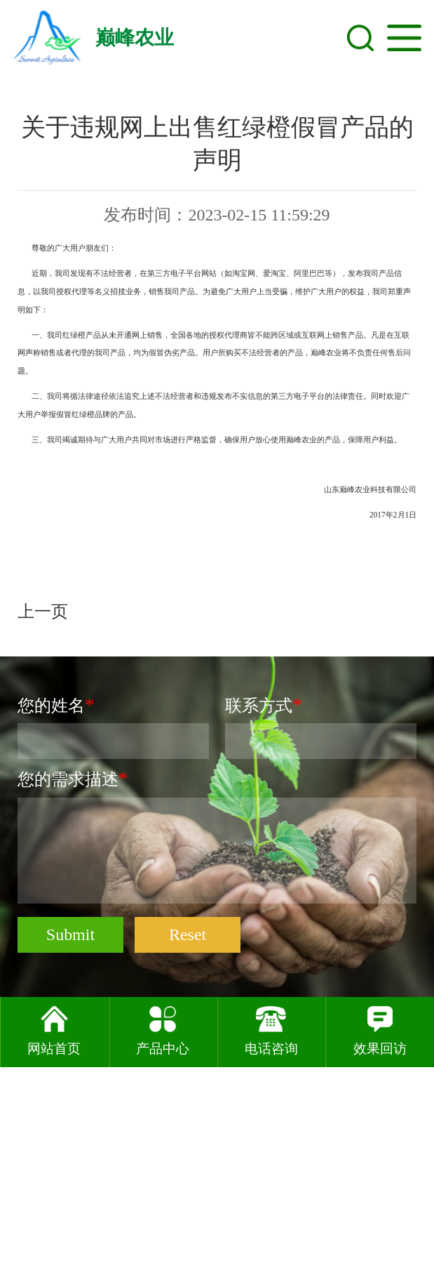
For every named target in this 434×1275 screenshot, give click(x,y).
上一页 (45, 664)
